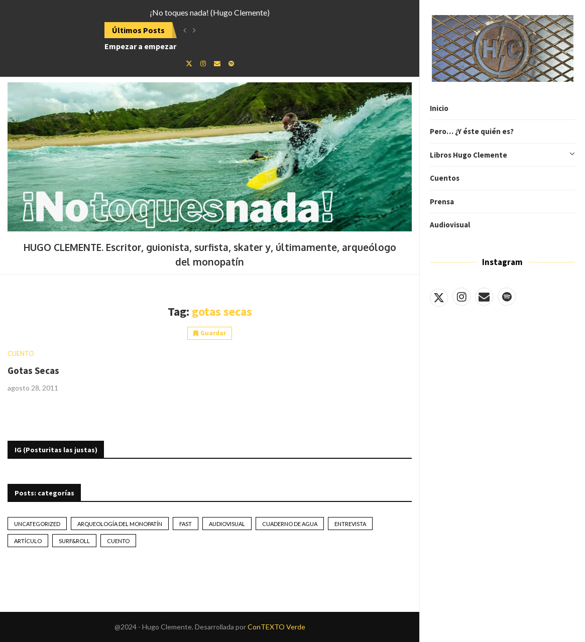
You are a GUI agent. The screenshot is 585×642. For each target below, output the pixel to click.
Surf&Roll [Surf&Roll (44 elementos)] (74, 541)
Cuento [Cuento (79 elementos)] (118, 541)
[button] (185, 30)
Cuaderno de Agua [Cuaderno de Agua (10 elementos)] (289, 524)
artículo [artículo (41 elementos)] (28, 541)
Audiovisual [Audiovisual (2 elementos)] (227, 524)
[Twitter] (439, 297)
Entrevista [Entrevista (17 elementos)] (350, 524)
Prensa (442, 201)
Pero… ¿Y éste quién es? (472, 131)
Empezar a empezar (140, 46)
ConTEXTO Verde (276, 626)
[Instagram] (461, 297)
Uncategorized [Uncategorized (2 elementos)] (37, 524)
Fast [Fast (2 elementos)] (185, 524)
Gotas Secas (33, 370)
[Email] (484, 297)
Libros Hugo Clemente (502, 155)
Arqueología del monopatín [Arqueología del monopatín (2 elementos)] (119, 524)
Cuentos (444, 178)
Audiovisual (450, 224)
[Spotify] (507, 297)
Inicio (439, 108)
